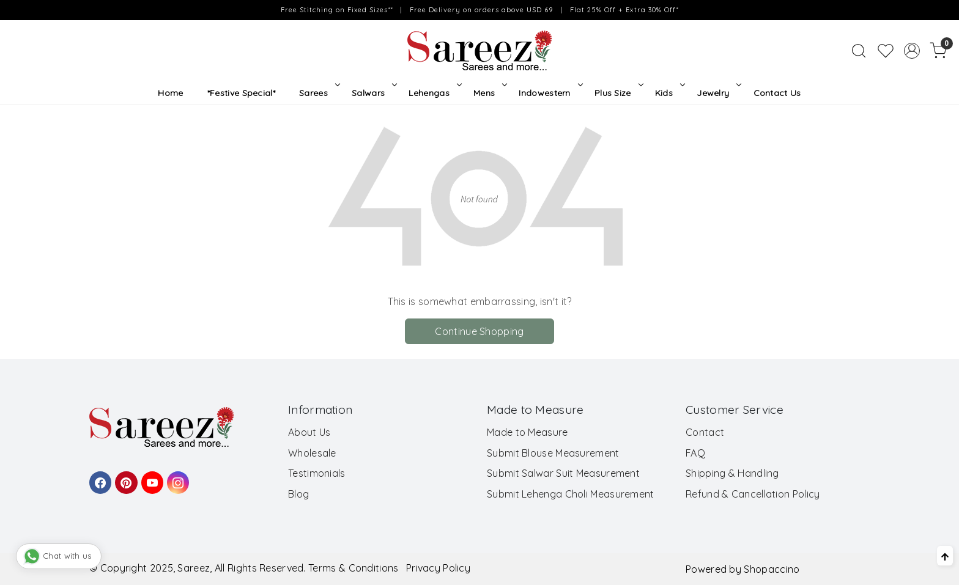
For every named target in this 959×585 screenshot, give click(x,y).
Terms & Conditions (353, 568)
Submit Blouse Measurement (553, 453)
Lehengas (434, 92)
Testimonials (317, 473)
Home (170, 92)
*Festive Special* (241, 92)
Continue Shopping (479, 331)
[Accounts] (912, 51)
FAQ (695, 453)
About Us (309, 432)
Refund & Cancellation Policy (753, 494)
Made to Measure (527, 432)
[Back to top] (945, 555)
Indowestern (549, 92)
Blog (298, 494)
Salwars (373, 92)
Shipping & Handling (732, 473)
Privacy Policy (438, 568)
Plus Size (617, 92)
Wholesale (312, 453)
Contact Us (777, 92)
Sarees (318, 92)
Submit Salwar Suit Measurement (563, 473)
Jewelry (718, 92)
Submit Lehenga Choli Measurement (570, 494)
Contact (705, 432)
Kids (669, 92)
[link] (858, 50)
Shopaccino (771, 569)
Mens (489, 92)
